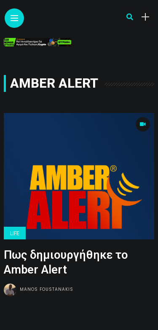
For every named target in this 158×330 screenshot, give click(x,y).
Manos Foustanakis (46, 289)
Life (14, 233)
